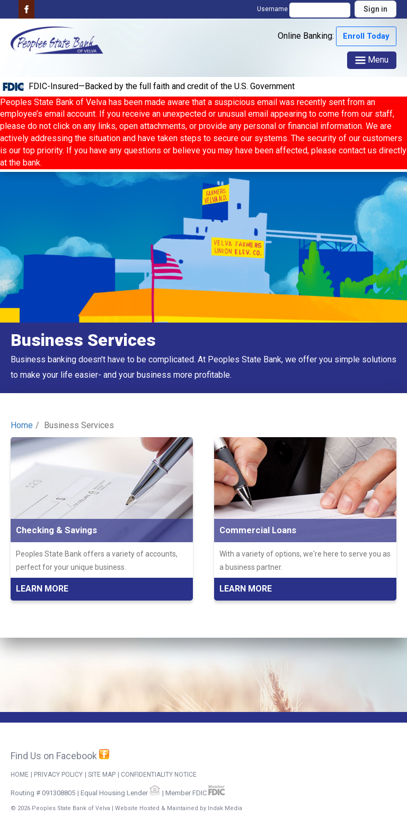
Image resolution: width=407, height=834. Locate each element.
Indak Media (225, 808)
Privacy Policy (58, 774)
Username (304, 9)
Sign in (375, 9)
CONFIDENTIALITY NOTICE (159, 774)
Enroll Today (366, 36)
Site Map (102, 774)
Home (22, 425)
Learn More (42, 589)
